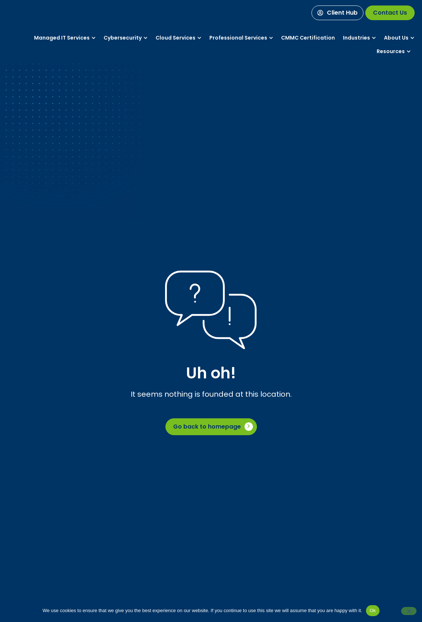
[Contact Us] (390, 12)
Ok (373, 610)
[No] (409, 611)
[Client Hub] (337, 12)
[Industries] (356, 38)
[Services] (62, 38)
